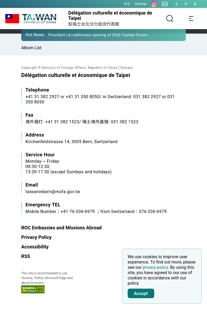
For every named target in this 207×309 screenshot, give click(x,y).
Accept (141, 293)
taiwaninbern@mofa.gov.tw (52, 191)
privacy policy (155, 267)
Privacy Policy (36, 237)
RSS (25, 256)
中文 (127, 4)
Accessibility (35, 246)
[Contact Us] (165, 4)
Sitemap (140, 4)
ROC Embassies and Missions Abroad (61, 227)
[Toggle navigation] (191, 18)
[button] (29, 34)
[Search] (169, 18)
